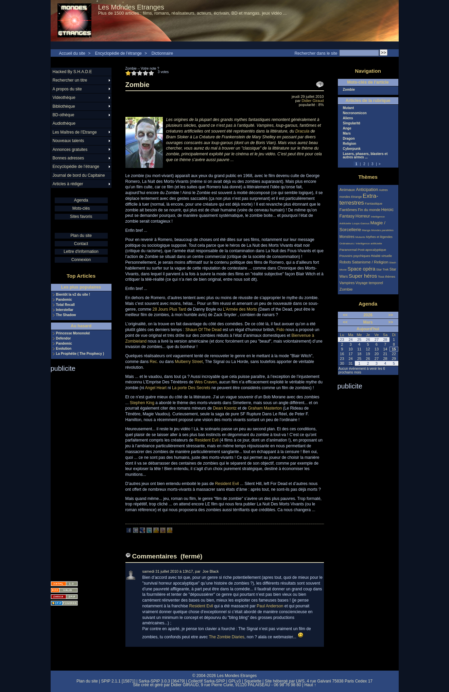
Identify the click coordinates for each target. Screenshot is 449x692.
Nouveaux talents (68, 140)
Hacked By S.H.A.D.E (72, 71)
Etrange (356, 196)
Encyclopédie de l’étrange (118, 53)
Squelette (252, 681)
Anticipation (367, 189)
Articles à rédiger (68, 183)
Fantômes (348, 209)
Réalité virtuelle (381, 256)
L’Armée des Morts (240, 309)
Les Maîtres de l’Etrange (75, 132)
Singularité (352, 123)
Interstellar (64, 310)
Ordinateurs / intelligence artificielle (361, 243)
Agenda (81, 200)
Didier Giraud (313, 101)
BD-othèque (63, 115)
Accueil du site (72, 53)
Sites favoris (81, 216)
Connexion (81, 259)
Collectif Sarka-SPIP (206, 681)
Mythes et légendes (379, 237)
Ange (347, 128)
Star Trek (382, 269)
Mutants (360, 237)
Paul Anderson (270, 606)
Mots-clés (81, 208)
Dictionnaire (162, 53)
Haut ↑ (310, 684)
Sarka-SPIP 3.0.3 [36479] (162, 681)
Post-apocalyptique (372, 250)
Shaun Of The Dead (203, 329)
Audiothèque (64, 123)
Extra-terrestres (359, 199)
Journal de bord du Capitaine (79, 175)
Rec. (154, 361)
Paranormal (348, 250)
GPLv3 (234, 681)
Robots (345, 262)
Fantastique (373, 203)
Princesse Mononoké (73, 333)
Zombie (349, 89)
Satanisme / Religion (370, 262)
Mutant (348, 108)
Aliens (348, 118)
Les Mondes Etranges (131, 7)
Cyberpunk (352, 149)
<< (345, 315)
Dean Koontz (225, 408)
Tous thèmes (386, 276)
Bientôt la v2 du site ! (73, 294)
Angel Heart (156, 387)
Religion (349, 143)
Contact (81, 243)
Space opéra (362, 269)
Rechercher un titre (70, 80)
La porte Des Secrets (191, 387)
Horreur (363, 216)
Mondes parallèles (382, 230)
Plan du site (81, 235)
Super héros (363, 276)
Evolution (64, 348)
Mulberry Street (189, 361)
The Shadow (66, 315)
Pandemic (64, 299)
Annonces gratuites (70, 149)
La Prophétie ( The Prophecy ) (80, 354)
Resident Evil (207, 440)
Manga (366, 230)
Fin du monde (369, 210)
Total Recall (65, 305)
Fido (280, 329)
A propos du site (67, 89)
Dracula (302, 131)
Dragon (349, 138)
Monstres (347, 237)
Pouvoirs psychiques (355, 256)
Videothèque (64, 97)
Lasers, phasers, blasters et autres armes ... (365, 155)
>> (390, 315)
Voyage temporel (369, 283)
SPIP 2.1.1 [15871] (118, 681)
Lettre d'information (81, 251)
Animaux (348, 189)
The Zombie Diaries (226, 637)
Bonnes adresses (68, 158)
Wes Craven (205, 382)
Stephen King (142, 402)
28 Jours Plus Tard (169, 309)
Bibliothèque (64, 106)
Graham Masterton (265, 408)
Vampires (347, 283)
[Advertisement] (78, 474)
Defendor (63, 338)
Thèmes (368, 177)
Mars (347, 133)
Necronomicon (355, 113)
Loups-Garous (360, 223)
